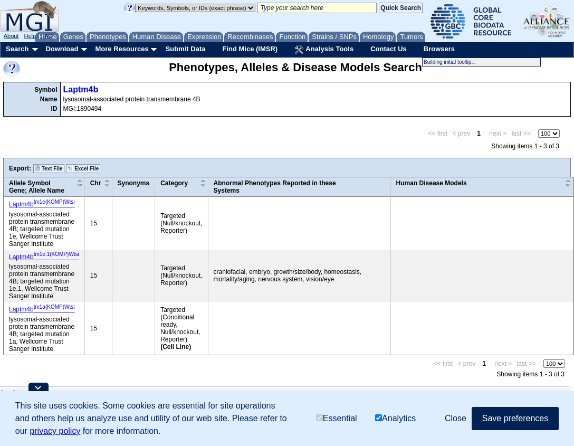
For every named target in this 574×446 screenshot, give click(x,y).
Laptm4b (81, 89)
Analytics (395, 418)
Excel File (83, 168)
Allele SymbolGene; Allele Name (36, 186)
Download (61, 49)
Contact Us (388, 49)
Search (17, 49)
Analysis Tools (323, 49)
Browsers (439, 49)
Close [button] (455, 418)
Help (30, 36)
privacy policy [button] (55, 430)
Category (174, 183)
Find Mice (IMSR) (250, 49)
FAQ (47, 36)
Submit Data (186, 49)
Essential (336, 418)
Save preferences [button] (515, 418)
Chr (95, 183)
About (11, 36)
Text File (49, 168)
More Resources (121, 49)
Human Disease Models (431, 183)
